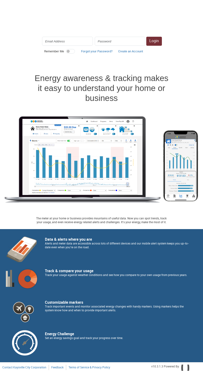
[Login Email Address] (67, 41)
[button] (130, 53)
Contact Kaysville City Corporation (24, 367)
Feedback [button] (57, 367)
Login (154, 41)
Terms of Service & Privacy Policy (89, 367)
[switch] (70, 51)
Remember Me (54, 51)
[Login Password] (120, 41)
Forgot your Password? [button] (96, 51)
